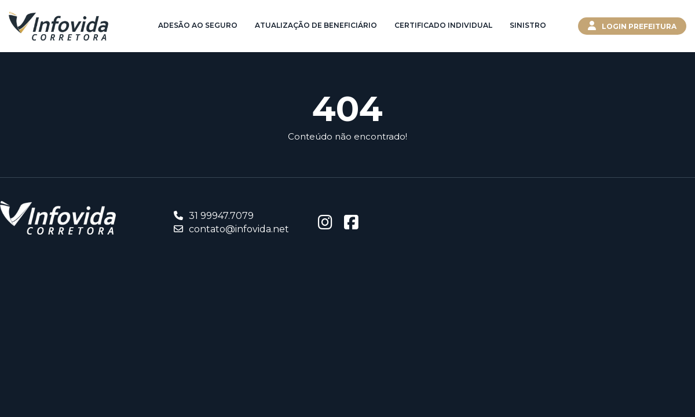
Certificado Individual (443, 25)
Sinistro (528, 25)
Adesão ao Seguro (197, 25)
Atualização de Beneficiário (316, 25)
